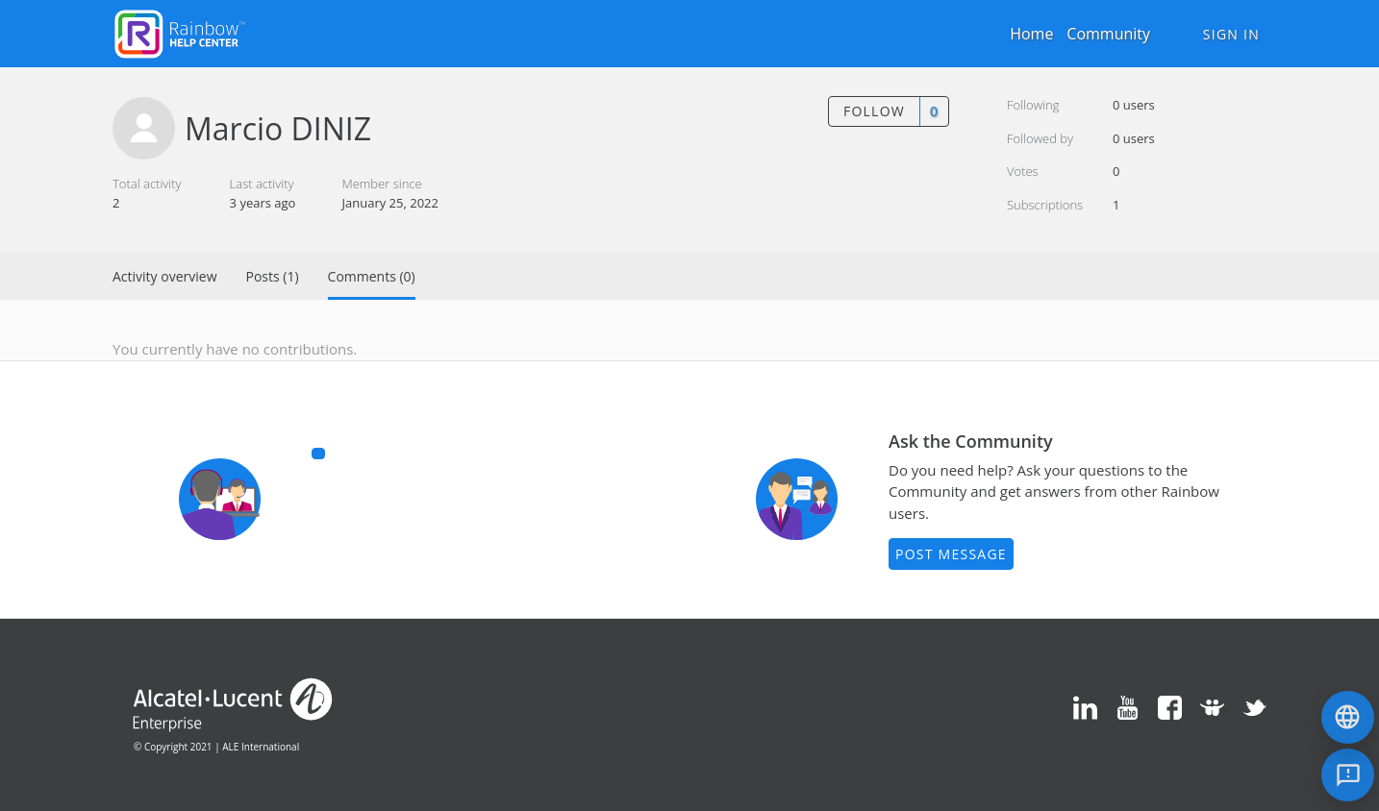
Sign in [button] (1231, 34)
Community (1108, 33)
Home (1031, 33)
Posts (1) (272, 276)
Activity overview (165, 276)
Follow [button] (874, 111)
